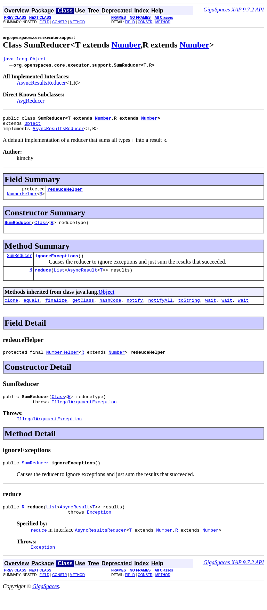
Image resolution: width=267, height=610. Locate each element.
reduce (43, 278)
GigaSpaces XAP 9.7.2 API (233, 9)
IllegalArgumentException (83, 414)
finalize (56, 309)
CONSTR (59, 22)
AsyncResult (82, 278)
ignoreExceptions (56, 263)
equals (32, 309)
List (59, 278)
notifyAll (160, 309)
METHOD (77, 22)
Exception (99, 528)
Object (32, 126)
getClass (83, 309)
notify (135, 309)
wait (210, 309)
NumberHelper (22, 200)
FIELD (44, 22)
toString (189, 309)
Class (41, 228)
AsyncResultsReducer (41, 84)
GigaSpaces (45, 604)
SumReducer (18, 228)
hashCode (110, 309)
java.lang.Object (24, 60)
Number (126, 44)
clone (11, 309)
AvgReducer (30, 102)
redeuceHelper (64, 194)
